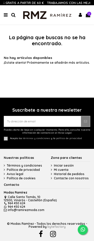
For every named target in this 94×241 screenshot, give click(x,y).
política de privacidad (69, 138)
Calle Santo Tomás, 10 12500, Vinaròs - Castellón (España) (30, 198)
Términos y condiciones (24, 165)
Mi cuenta (61, 169)
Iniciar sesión (64, 165)
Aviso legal (15, 174)
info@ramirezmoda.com (24, 210)
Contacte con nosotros (71, 178)
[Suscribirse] (85, 121)
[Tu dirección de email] (42, 121)
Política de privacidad (23, 169)
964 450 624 (14, 203)
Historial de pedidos (69, 174)
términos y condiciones (36, 138)
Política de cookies (21, 178)
